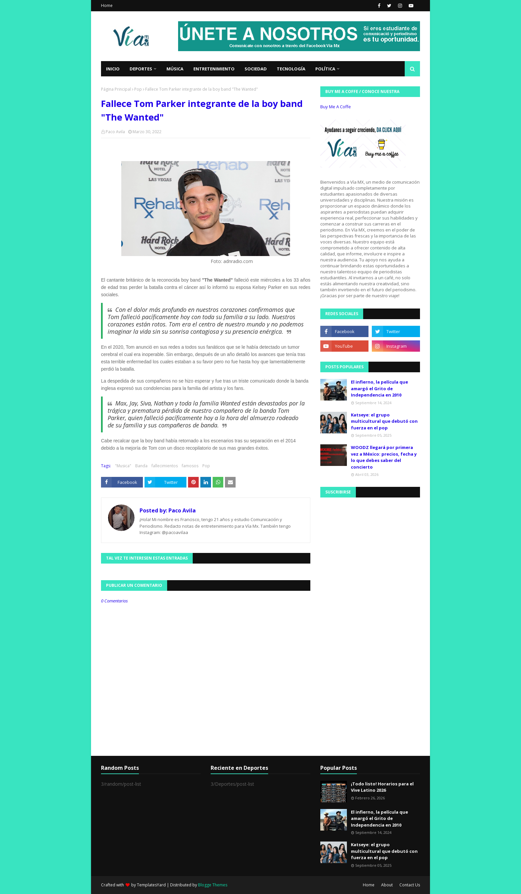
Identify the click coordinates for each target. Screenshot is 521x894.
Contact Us (409, 885)
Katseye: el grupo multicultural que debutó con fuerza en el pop (384, 421)
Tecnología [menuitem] (291, 69)
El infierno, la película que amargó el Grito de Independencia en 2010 (379, 388)
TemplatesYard (151, 885)
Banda (141, 466)
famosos (190, 466)
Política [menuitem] (325, 69)
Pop (138, 89)
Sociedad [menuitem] (256, 69)
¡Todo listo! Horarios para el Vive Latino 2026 (382, 787)
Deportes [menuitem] (141, 69)
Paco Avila (115, 131)
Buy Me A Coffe (335, 107)
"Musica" (123, 466)
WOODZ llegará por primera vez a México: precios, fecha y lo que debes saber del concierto (384, 457)
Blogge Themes (212, 885)
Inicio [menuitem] (113, 69)
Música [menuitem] (174, 69)
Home (107, 5)
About (387, 885)
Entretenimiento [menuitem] (214, 69)
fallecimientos (165, 466)
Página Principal (116, 89)
